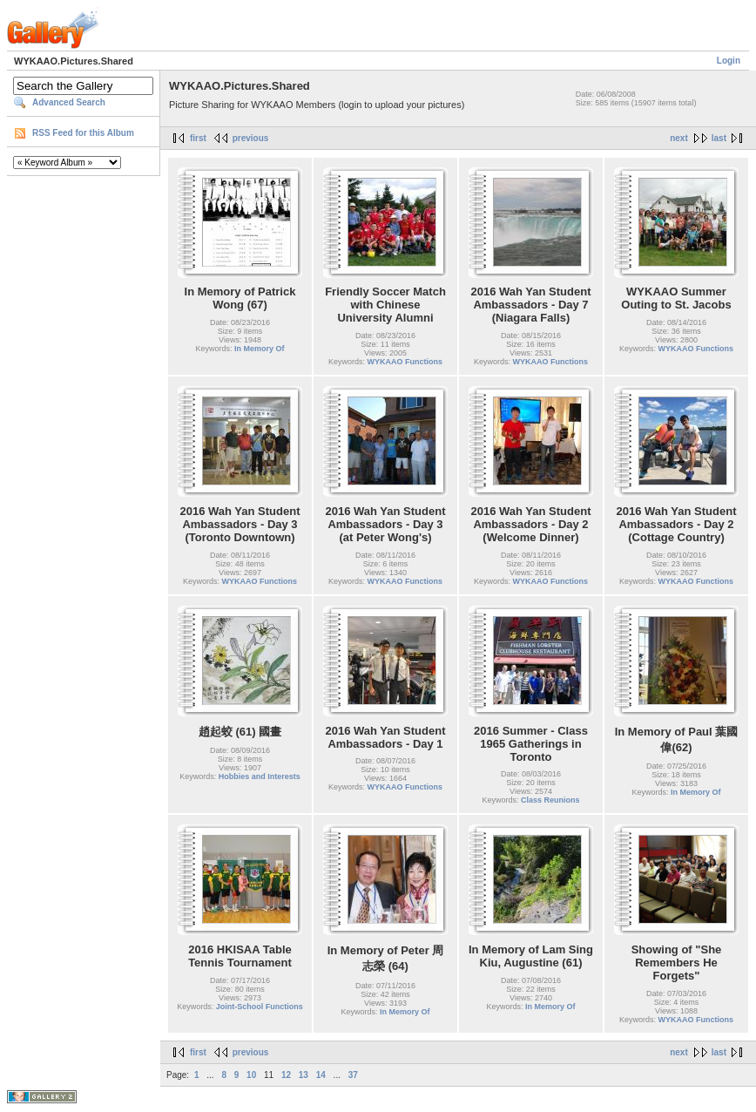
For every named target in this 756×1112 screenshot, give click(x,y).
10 (251, 1075)
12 (286, 1075)
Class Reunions (550, 800)
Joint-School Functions (259, 1006)
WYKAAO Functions (405, 361)
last (719, 138)
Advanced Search (68, 102)
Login (728, 60)
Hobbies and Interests (259, 776)
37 (353, 1075)
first (198, 138)
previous (251, 138)
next (679, 138)
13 (303, 1075)
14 (321, 1075)
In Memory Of (259, 348)
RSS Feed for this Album (83, 133)
